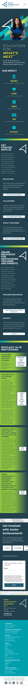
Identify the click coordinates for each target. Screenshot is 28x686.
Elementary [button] (8, 661)
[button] (6, 683)
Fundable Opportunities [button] (12, 637)
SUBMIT (14, 585)
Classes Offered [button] (9, 627)
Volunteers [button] (8, 623)
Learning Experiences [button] (12, 660)
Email (6, 568)
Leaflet (11, 594)
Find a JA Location (10, 673)
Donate (14, 333)
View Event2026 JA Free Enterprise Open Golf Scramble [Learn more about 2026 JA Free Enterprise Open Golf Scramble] (20, 361)
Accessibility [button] (7, 679)
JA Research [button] (8, 650)
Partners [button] (8, 635)
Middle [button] (7, 663)
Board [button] (7, 648)
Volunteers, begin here (14, 216)
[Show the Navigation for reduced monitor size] (25, 4)
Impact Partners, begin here (14, 238)
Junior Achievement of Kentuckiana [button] (11, 670)
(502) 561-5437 (8, 615)
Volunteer (17, 548)
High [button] (6, 665)
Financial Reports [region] (10, 640)
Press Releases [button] (9, 652)
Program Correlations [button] (11, 633)
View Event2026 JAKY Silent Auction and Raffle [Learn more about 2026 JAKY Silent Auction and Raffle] (21, 399)
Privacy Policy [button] (20, 677)
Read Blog (22, 448)
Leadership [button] (8, 645)
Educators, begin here (14, 194)
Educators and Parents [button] (13, 629)
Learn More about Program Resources (14, 311)
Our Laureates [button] (9, 657)
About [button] (7, 643)
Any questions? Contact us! (10, 555)
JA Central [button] (21, 679)
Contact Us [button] (8, 613)
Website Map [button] (14, 679)
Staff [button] (6, 646)
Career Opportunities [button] (11, 654)
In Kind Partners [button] (10, 639)
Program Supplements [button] (12, 631)
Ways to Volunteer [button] (10, 625)
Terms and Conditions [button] (9, 677)
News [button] (6, 655)
